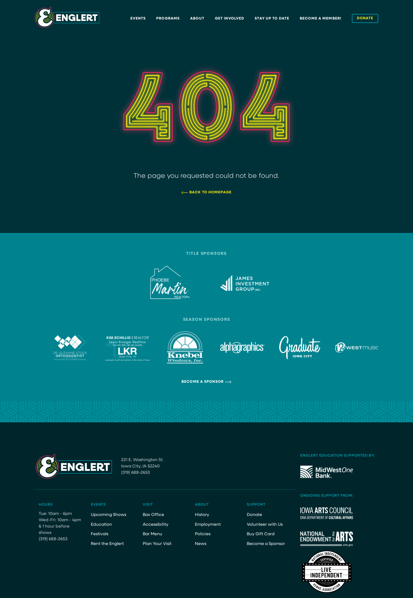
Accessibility (155, 525)
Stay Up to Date (272, 19)
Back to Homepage (210, 192)
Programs (168, 19)
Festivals (99, 534)
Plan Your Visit (157, 544)
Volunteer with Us (265, 525)
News (200, 544)
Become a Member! (320, 19)
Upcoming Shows (108, 515)
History (202, 515)
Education (101, 525)
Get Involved (229, 19)
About (197, 19)
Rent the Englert (107, 544)
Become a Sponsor (202, 382)
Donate (254, 515)
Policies (202, 534)
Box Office (153, 515)
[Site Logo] (67, 17)
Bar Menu (152, 534)
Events (138, 19)
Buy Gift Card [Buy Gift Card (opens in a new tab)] (261, 534)
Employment (208, 525)
